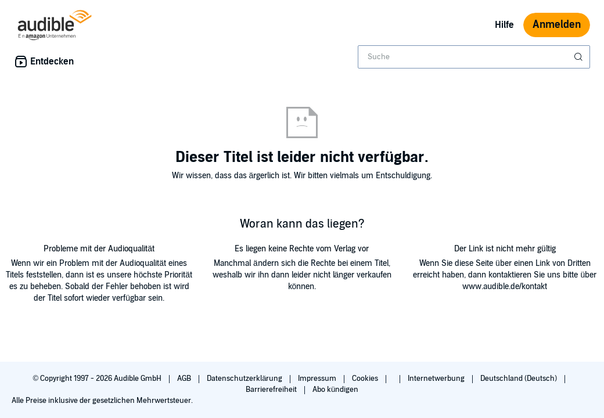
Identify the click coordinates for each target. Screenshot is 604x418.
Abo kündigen (335, 389)
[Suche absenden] (579, 57)
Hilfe (504, 25)
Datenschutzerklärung (245, 378)
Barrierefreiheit (272, 389)
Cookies (366, 378)
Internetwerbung (437, 378)
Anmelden (557, 25)
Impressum (318, 378)
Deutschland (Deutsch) (519, 378)
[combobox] (474, 57)
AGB (185, 378)
